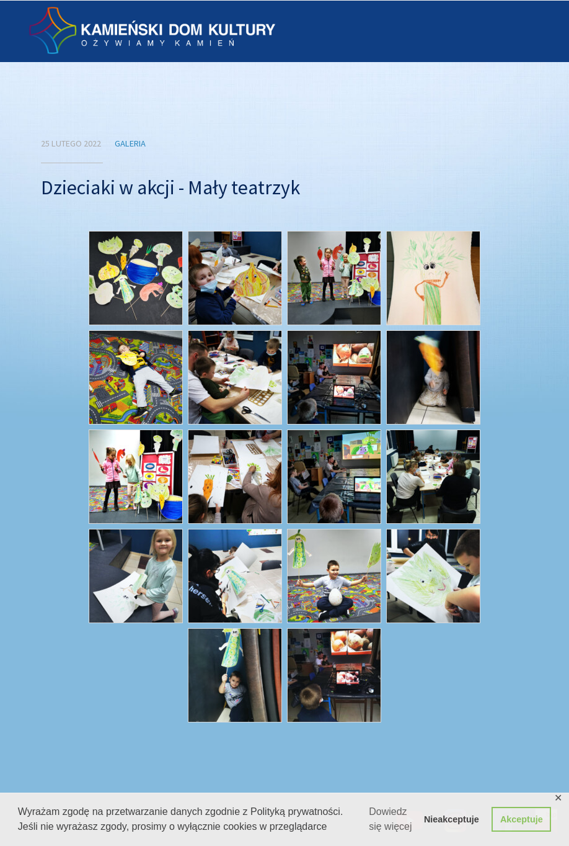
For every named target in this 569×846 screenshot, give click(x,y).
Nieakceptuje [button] (451, 819)
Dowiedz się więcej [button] (390, 819)
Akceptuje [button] (521, 819)
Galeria (130, 143)
